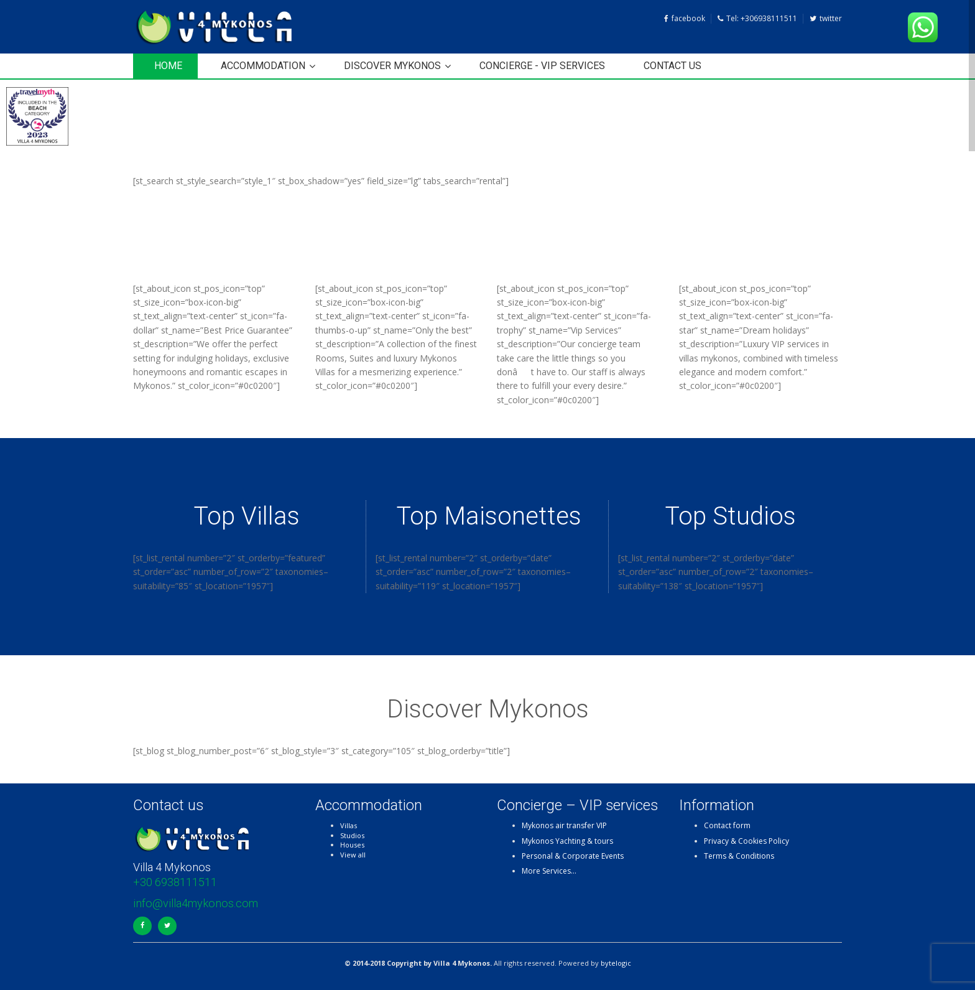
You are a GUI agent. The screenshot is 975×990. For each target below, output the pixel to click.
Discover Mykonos (392, 66)
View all (353, 854)
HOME (168, 66)
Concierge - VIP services (542, 66)
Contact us (672, 66)
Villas (348, 825)
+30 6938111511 (175, 882)
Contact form (727, 825)
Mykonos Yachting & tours (567, 841)
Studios (352, 835)
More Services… (549, 871)
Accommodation (263, 66)
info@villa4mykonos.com (195, 903)
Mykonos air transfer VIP (564, 825)
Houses (352, 844)
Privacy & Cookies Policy (746, 841)
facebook (684, 18)
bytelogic (616, 963)
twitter (826, 18)
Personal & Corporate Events (573, 856)
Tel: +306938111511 (757, 18)
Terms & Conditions (739, 856)
